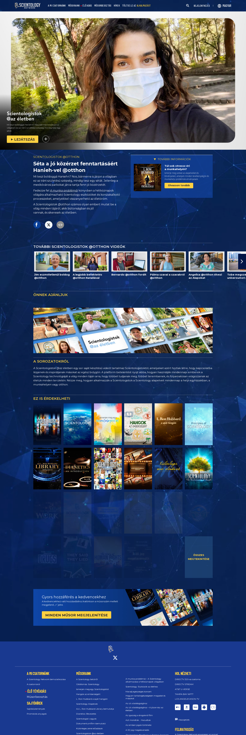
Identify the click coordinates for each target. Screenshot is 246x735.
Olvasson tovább (179, 185)
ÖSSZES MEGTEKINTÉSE (198, 557)
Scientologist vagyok (86, 715)
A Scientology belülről (87, 676)
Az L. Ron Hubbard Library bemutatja (95, 705)
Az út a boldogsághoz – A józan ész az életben (144, 706)
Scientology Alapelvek (87, 700)
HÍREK (117, 5)
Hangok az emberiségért (88, 691)
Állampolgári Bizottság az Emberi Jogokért (147, 732)
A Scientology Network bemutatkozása (46, 676)
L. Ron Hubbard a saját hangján (92, 696)
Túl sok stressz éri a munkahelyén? (177, 167)
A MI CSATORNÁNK (57, 5)
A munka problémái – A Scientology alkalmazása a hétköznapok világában (145, 677)
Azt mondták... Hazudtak (138, 717)
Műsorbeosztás (37, 693)
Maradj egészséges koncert (139, 688)
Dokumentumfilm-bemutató (91, 720)
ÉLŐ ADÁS (87, 5)
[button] (242, 261)
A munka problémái (64, 190)
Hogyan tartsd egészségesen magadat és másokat (145, 694)
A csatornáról (33, 681)
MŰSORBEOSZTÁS (102, 5)
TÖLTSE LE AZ (136, 5)
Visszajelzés (183, 716)
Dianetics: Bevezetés (86, 710)
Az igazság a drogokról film (139, 712)
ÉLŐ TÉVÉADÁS (36, 688)
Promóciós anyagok (37, 710)
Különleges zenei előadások (89, 725)
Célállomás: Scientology (87, 681)
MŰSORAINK (74, 5)
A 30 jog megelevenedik (137, 727)
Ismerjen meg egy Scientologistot (92, 686)
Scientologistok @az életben (90, 730)
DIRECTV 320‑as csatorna (187, 676)
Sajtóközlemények (36, 706)
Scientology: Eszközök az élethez (142, 683)
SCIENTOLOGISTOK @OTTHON (56, 157)
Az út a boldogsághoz (136, 700)
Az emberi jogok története (138, 722)
